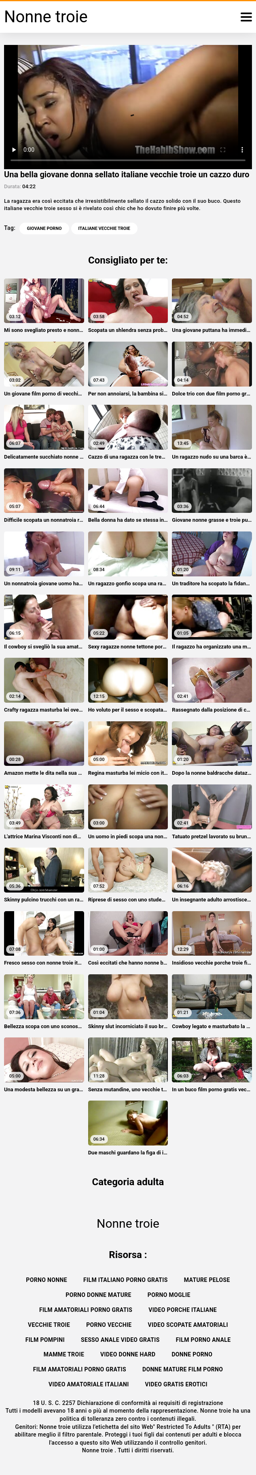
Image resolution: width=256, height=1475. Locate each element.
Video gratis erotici (176, 1384)
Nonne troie (98, 1450)
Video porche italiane (182, 1310)
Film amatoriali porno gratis (85, 1310)
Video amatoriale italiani (89, 1384)
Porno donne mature (98, 1295)
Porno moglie (169, 1295)
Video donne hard (127, 1354)
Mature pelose (207, 1280)
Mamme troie (64, 1354)
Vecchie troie (49, 1325)
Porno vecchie (108, 1325)
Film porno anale (203, 1340)
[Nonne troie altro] (246, 17)
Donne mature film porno (182, 1369)
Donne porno (191, 1354)
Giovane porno (44, 228)
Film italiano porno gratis (125, 1280)
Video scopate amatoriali (188, 1325)
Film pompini (45, 1340)
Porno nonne (46, 1280)
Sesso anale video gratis (120, 1340)
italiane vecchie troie (104, 228)
